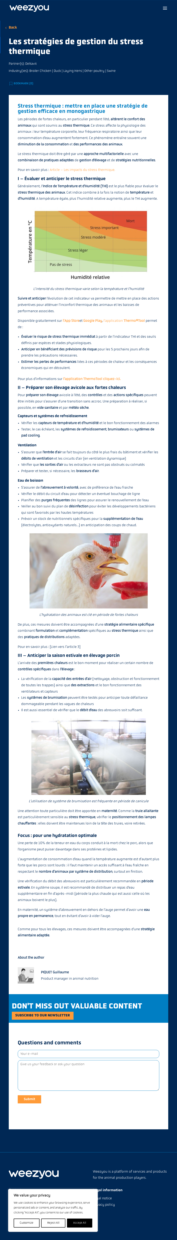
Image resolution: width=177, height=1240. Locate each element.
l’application (124, 321)
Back (13, 28)
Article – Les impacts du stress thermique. (82, 170)
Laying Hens (72, 71)
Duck (57, 71)
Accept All (79, 1222)
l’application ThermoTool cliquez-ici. (92, 379)
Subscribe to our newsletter (47, 1016)
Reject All (53, 1222)
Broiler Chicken (40, 71)
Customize (26, 1222)
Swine (111, 71)
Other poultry (94, 71)
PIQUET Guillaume (55, 972)
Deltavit (31, 64)
